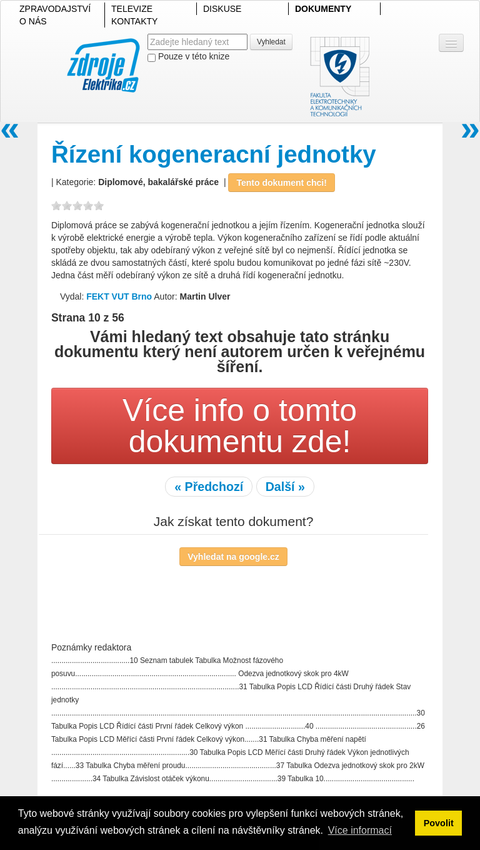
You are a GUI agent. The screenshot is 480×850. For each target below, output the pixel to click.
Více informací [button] (360, 830)
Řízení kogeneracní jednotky (213, 154)
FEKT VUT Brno (119, 296)
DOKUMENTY (323, 9)
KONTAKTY (134, 21)
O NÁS (33, 21)
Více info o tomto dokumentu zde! (239, 426)
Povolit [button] (439, 823)
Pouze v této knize (188, 56)
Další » (285, 486)
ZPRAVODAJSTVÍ (55, 9)
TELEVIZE (131, 9)
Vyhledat (271, 42)
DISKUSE (222, 9)
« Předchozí (208, 486)
